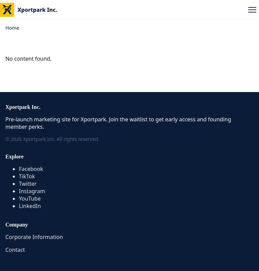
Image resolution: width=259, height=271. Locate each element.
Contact (15, 249)
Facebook (31, 169)
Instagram (32, 191)
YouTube (30, 198)
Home (12, 28)
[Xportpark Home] (28, 10)
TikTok (27, 176)
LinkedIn (30, 206)
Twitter (27, 183)
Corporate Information (34, 237)
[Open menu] (252, 10)
